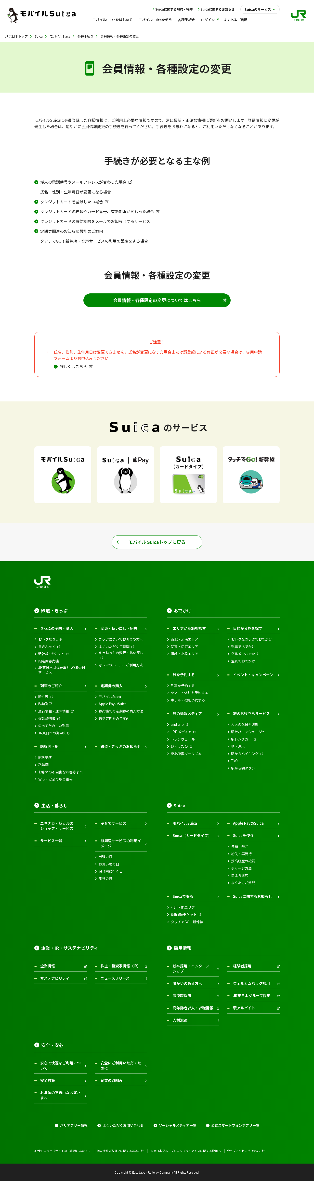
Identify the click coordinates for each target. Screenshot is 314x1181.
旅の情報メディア (187, 713)
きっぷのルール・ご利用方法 (121, 665)
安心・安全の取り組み (55, 779)
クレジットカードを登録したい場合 (71, 202)
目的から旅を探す (247, 628)
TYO (234, 760)
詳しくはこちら (73, 366)
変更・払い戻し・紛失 (119, 628)
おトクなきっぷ (50, 639)
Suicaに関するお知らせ (217, 9)
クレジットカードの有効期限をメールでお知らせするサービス (95, 221)
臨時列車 (45, 703)
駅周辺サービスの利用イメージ (121, 843)
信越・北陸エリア (184, 653)
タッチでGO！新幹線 (187, 922)
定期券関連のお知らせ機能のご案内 (71, 231)
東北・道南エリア (184, 639)
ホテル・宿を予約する (188, 700)
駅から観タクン (243, 768)
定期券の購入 (112, 685)
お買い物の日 (109, 864)
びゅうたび (179, 746)
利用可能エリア (183, 907)
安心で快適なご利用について (60, 1065)
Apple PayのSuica (113, 703)
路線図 (43, 764)
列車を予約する (183, 685)
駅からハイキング (245, 753)
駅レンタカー (241, 739)
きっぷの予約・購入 (56, 628)
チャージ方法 (241, 868)
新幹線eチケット (51, 653)
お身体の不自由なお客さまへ (60, 772)
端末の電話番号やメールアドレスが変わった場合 (83, 182)
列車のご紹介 (51, 685)
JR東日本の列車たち (54, 733)
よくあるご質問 (243, 882)
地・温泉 (238, 746)
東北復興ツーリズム (186, 753)
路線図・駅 (49, 746)
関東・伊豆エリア (184, 646)
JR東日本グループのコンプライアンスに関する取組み (185, 1151)
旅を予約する (184, 674)
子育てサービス (113, 823)
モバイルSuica (110, 696)
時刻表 (43, 696)
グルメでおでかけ (245, 653)
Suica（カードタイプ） (192, 835)
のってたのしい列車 (53, 725)
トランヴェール (183, 739)
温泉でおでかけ (243, 661)
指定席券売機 (48, 661)
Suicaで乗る (183, 896)
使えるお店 (239, 875)
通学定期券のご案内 (114, 718)
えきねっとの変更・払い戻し (121, 652)
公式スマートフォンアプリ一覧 (235, 1125)
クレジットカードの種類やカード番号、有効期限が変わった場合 (97, 211)
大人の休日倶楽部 (245, 724)
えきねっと (46, 646)
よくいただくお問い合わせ (123, 1125)
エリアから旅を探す (189, 628)
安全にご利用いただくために (121, 1065)
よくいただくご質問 (114, 646)
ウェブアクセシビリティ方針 (246, 1151)
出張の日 (105, 856)
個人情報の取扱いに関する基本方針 (120, 1151)
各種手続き (239, 846)
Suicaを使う (243, 835)
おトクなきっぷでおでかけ (251, 639)
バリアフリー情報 (74, 1125)
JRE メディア (181, 731)
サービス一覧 (51, 840)
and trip (177, 724)
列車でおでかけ (243, 646)
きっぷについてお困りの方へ (121, 639)
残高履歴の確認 (243, 861)
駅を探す (45, 757)
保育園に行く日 (111, 871)
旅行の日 (105, 878)
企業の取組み (112, 1080)
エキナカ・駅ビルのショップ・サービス (56, 826)
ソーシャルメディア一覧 (177, 1125)
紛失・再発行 (241, 853)
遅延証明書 (46, 718)
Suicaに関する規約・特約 (174, 9)
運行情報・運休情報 (53, 711)
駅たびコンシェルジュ (248, 731)
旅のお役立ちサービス (251, 713)
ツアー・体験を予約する (189, 692)
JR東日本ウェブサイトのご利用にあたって (62, 1151)
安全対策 (47, 1080)
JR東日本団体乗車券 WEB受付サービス (61, 670)
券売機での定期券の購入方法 (121, 711)
